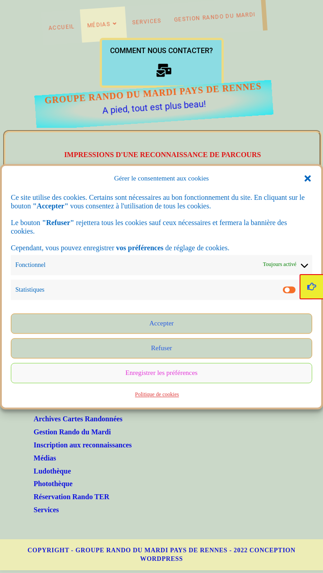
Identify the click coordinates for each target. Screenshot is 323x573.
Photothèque (53, 483)
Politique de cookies (157, 396)
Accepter (161, 324)
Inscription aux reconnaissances (83, 445)
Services (46, 510)
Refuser (161, 349)
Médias (45, 458)
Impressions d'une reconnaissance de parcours (162, 154)
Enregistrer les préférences (161, 374)
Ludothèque (52, 471)
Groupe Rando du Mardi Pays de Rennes (135, 93)
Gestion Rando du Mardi (72, 432)
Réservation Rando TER (72, 497)
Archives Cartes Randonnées (78, 419)
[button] (307, 179)
